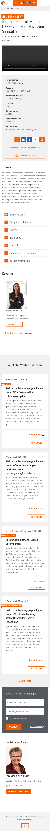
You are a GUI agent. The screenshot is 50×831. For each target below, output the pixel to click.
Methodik (12, 245)
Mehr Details (14, 324)
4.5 (43, 508)
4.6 (43, 660)
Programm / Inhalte (17, 222)
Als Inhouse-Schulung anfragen (25, 147)
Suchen (13, 726)
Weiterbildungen (17, 8)
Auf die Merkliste (25, 155)
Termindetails (14, 214)
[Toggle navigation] (47, 3)
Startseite (5, 8)
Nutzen (10, 230)
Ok (25, 826)
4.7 (43, 434)
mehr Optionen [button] (37, 727)
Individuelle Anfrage (18, 791)
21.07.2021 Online (13, 83)
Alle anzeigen (25, 681)
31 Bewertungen (27, 333)
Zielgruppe (12, 237)
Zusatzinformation (17, 260)
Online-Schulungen (18, 718)
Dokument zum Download (20, 253)
